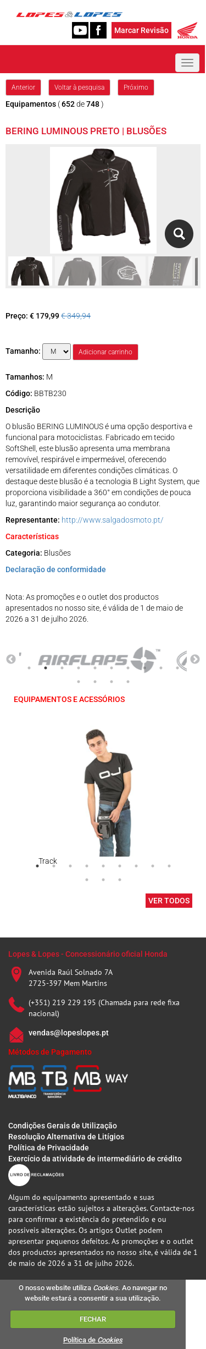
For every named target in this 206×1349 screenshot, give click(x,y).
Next (195, 659)
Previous (10, 659)
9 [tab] (160, 667)
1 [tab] (29, 667)
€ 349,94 (76, 315)
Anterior (23, 87)
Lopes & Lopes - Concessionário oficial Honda (88, 954)
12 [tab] (95, 681)
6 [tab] (111, 667)
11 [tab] (78, 681)
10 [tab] (177, 667)
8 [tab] (144, 667)
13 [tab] (111, 681)
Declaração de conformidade (55, 569)
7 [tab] (128, 667)
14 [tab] (128, 681)
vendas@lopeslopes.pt (69, 1032)
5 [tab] (95, 667)
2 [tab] (45, 667)
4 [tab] (78, 667)
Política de (93, 1340)
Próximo (136, 87)
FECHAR (93, 1319)
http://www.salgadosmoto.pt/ (113, 520)
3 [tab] (62, 667)
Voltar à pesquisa (79, 87)
